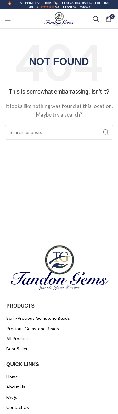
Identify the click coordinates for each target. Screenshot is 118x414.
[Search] (96, 19)
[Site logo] (59, 18)
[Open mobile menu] (8, 19)
